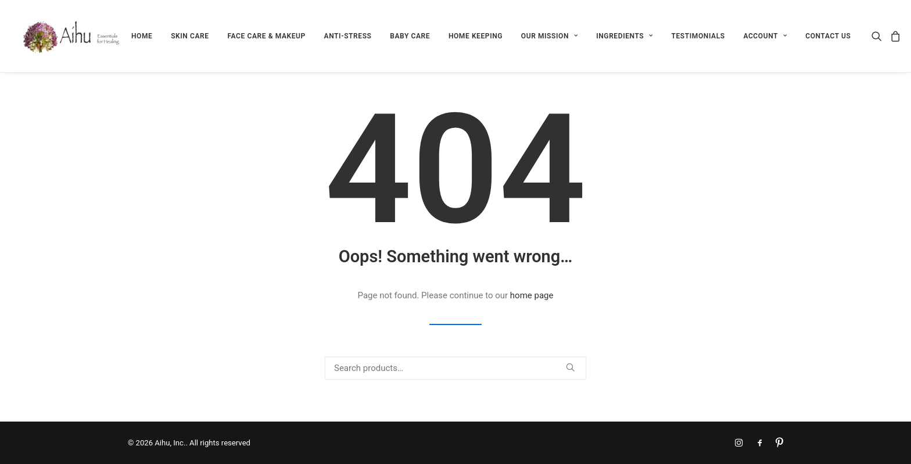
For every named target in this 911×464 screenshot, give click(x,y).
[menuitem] (141, 36)
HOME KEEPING (476, 36)
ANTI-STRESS (348, 36)
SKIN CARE (190, 36)
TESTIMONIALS (698, 36)
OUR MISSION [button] (549, 36)
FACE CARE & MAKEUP (266, 36)
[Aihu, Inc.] (71, 36)
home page (532, 295)
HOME (141, 36)
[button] (878, 36)
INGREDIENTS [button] (624, 36)
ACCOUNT (765, 36)
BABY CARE (410, 36)
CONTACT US (828, 36)
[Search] (455, 368)
